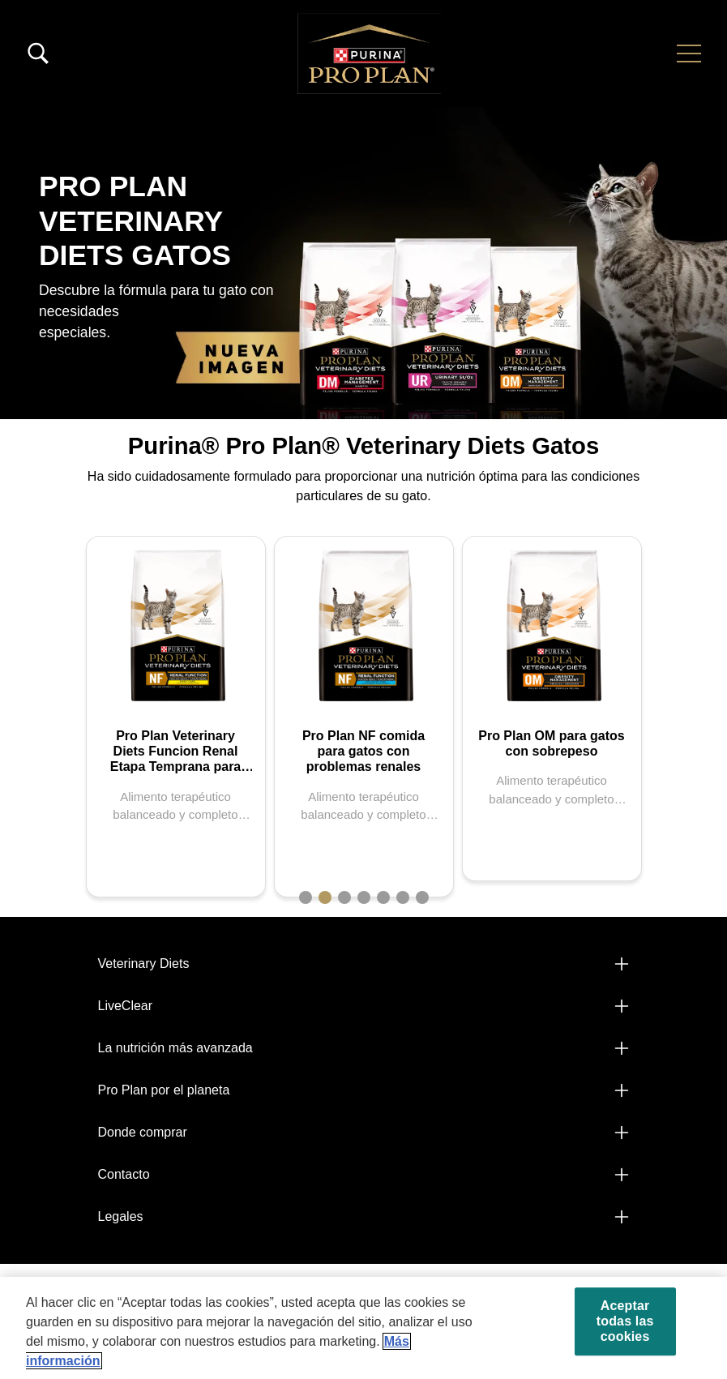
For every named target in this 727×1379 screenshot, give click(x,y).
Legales (120, 1216)
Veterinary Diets (144, 963)
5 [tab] (383, 897)
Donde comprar (142, 1132)
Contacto (124, 1174)
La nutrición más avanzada (175, 1048)
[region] (363, 1328)
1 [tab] (305, 897)
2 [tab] (325, 897)
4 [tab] (363, 897)
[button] (689, 53)
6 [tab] (402, 897)
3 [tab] (344, 897)
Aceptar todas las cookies (625, 1321)
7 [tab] (422, 897)
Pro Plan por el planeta (164, 1090)
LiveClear (125, 1006)
